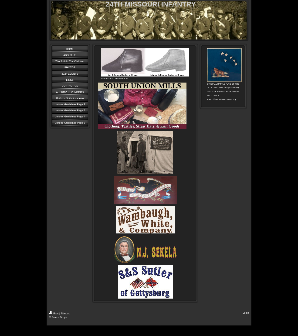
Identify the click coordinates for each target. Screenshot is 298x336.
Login (246, 312)
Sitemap (65, 313)
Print (54, 313)
